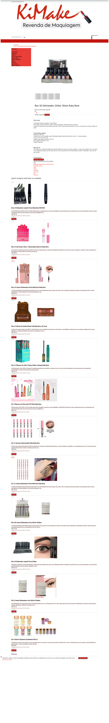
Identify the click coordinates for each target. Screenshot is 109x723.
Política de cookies (7, 659)
